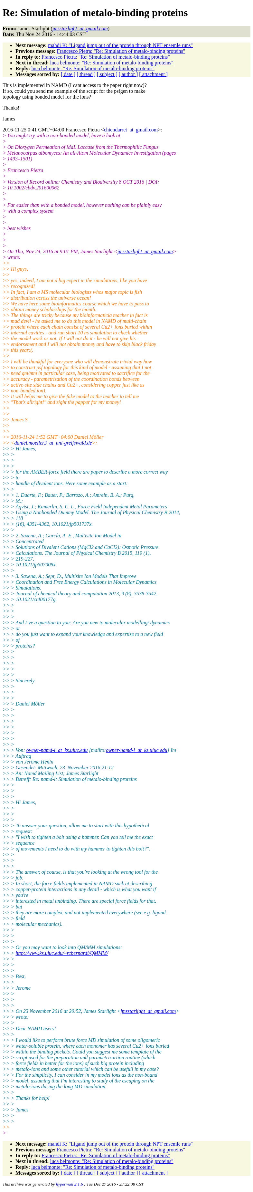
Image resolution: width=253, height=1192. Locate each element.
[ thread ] (86, 74)
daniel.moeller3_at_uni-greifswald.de (53, 443)
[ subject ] (107, 74)
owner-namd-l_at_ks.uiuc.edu (57, 750)
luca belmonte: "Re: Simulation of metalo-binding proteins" (111, 62)
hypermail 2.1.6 (69, 1184)
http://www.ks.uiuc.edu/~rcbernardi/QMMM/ (61, 953)
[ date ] (68, 74)
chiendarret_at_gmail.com (131, 129)
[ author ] (128, 74)
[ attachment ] (153, 74)
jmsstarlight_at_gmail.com (145, 251)
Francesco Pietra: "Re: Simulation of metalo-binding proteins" (121, 51)
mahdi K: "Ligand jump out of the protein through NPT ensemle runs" (120, 45)
